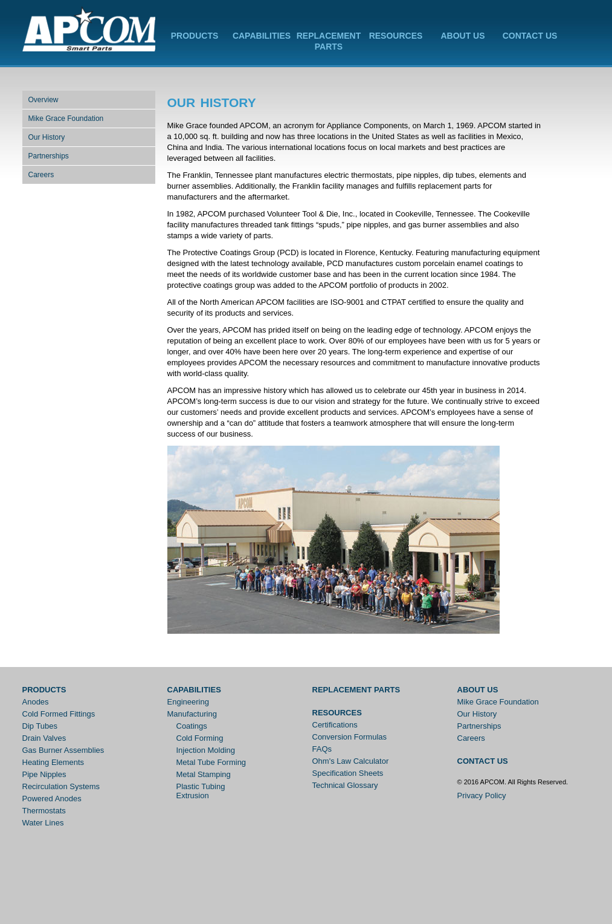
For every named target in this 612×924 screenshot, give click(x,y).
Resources (396, 36)
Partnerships (48, 156)
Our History (46, 137)
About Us (462, 36)
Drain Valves (44, 738)
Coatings (191, 725)
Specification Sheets (348, 773)
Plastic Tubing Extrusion (200, 791)
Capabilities (262, 36)
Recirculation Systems (61, 786)
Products (195, 36)
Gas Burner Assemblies (63, 750)
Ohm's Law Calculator (350, 761)
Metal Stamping (203, 774)
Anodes (35, 701)
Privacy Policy (481, 795)
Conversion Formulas (349, 736)
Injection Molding (206, 750)
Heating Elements (53, 762)
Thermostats (44, 810)
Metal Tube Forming (211, 762)
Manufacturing (192, 713)
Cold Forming (200, 738)
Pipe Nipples (44, 774)
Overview (43, 100)
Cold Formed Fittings (58, 713)
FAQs (322, 748)
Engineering (188, 701)
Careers (41, 175)
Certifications (335, 724)
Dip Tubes (40, 725)
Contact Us (530, 36)
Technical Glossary (345, 785)
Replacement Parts (356, 689)
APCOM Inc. (88, 30)
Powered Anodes (52, 798)
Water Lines (43, 822)
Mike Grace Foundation (66, 118)
